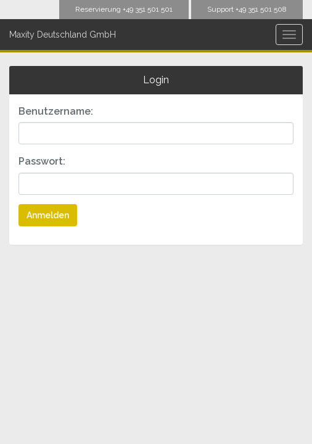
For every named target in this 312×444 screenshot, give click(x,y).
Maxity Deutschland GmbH (62, 34)
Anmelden (48, 215)
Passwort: (41, 161)
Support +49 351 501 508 (247, 9)
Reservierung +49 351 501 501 (124, 9)
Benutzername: (55, 111)
